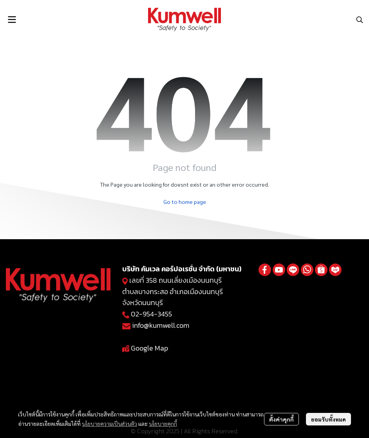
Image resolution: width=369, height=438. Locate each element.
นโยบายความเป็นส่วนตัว (109, 423)
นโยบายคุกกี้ (163, 423)
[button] (359, 19)
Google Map (149, 348)
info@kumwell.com (160, 325)
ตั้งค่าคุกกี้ (281, 419)
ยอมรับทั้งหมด (328, 419)
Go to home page (184, 201)
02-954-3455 (151, 314)
